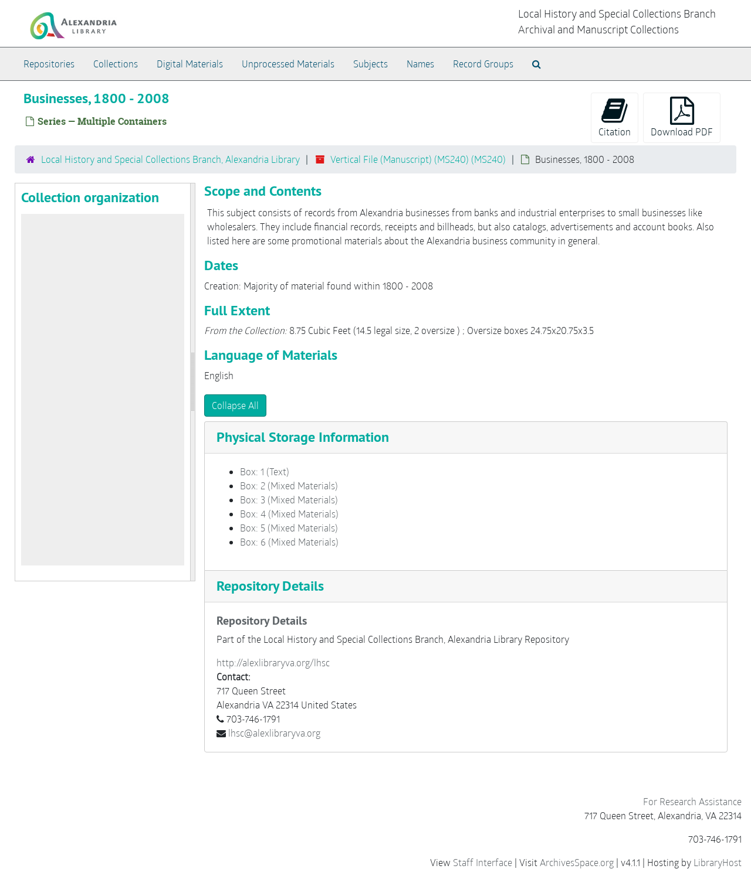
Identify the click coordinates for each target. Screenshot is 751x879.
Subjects (370, 63)
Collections (115, 63)
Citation (614, 117)
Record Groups (483, 63)
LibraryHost (718, 862)
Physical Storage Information (302, 437)
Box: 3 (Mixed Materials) (289, 499)
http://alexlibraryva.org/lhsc (273, 662)
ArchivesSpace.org (577, 862)
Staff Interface (482, 862)
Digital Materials (190, 63)
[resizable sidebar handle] (192, 382)
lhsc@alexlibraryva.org (274, 733)
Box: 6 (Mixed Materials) (289, 542)
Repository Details (270, 586)
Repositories (49, 63)
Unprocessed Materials (288, 63)
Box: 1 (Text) (264, 471)
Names (420, 63)
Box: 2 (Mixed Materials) (289, 485)
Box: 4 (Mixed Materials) (289, 513)
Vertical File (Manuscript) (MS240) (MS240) (418, 159)
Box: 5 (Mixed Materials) (289, 528)
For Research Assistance (692, 801)
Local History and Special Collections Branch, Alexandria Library (170, 159)
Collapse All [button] (235, 405)
